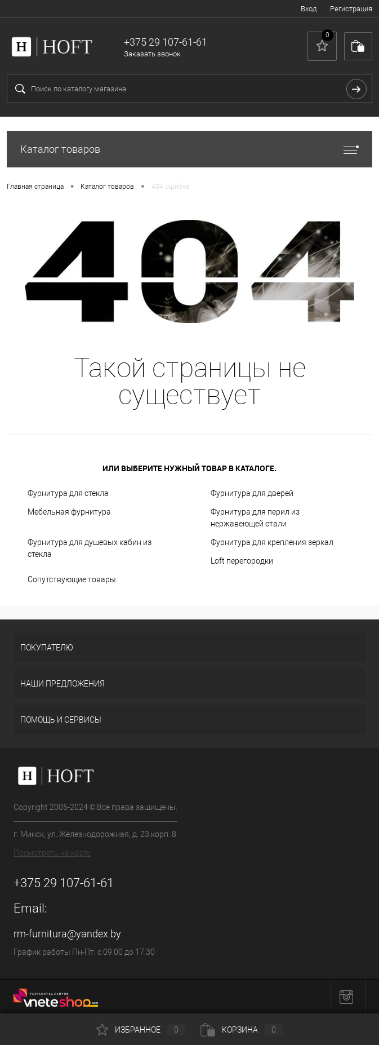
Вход (308, 9)
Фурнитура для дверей (252, 493)
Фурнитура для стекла (68, 493)
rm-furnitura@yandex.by (67, 934)
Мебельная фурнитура (69, 511)
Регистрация (351, 9)
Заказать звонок (152, 54)
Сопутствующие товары (72, 579)
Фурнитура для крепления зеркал (272, 542)
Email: (30, 908)
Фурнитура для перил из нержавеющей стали (255, 517)
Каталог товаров (189, 149)
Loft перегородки (242, 560)
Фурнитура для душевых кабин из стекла (89, 548)
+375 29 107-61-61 (64, 883)
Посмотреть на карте (52, 852)
